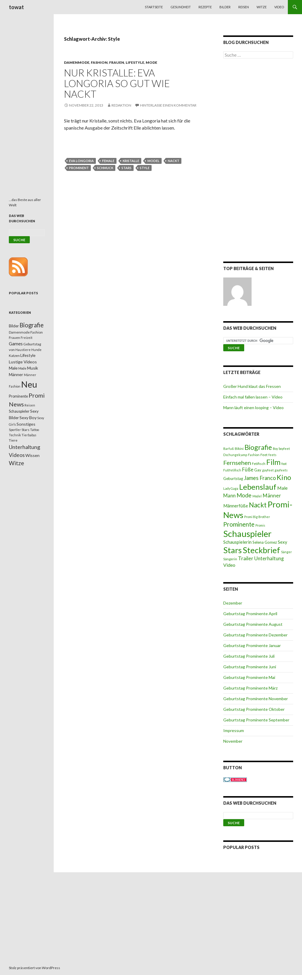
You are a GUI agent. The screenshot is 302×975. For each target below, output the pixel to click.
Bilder (225, 7)
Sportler (15, 430)
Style (145, 168)
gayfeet (268, 470)
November (232, 741)
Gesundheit (180, 7)
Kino (284, 477)
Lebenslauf (257, 486)
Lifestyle (135, 62)
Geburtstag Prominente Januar (252, 645)
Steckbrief (261, 550)
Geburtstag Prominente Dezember (255, 634)
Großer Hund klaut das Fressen (252, 386)
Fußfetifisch (232, 470)
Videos (17, 455)
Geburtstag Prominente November (255, 698)
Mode (151, 62)
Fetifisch (258, 463)
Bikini (239, 448)
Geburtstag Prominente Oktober (254, 709)
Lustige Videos (23, 361)
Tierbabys (29, 435)
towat (16, 7)
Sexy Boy (28, 417)
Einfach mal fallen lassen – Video (253, 396)
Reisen (243, 7)
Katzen (14, 355)
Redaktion (121, 105)
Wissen (32, 455)
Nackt (173, 161)
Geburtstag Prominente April (250, 613)
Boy (275, 448)
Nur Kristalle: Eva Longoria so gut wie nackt (117, 83)
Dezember (232, 602)
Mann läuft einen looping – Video (253, 407)
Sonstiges (26, 424)
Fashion (99, 62)
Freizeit (26, 337)
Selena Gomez (264, 542)
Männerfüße (235, 505)
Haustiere (23, 350)
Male (282, 488)
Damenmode (76, 62)
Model (153, 161)
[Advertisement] (258, 161)
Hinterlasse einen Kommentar (168, 105)
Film (273, 462)
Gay (257, 470)
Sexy (282, 542)
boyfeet (284, 448)
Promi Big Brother (257, 517)
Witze (262, 7)
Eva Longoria (81, 161)
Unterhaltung (269, 558)
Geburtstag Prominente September (256, 719)
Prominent (79, 168)
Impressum (233, 730)
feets (272, 455)
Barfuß (228, 448)
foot (284, 464)
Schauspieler (247, 533)
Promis (260, 525)
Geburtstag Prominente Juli (249, 656)
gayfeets (281, 470)
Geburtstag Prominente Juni (249, 666)
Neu (29, 384)
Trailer (245, 558)
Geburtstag (233, 478)
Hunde (36, 350)
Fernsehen (237, 462)
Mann (229, 496)
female (108, 161)
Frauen (116, 62)
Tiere (13, 440)
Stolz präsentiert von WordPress (34, 968)
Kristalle (131, 161)
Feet (263, 455)
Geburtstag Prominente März (250, 687)
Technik (15, 435)
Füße (247, 470)
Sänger (286, 552)
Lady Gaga (230, 488)
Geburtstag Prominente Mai (249, 677)
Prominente (239, 524)
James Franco (260, 478)
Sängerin (230, 559)
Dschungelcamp (235, 455)
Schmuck (105, 168)
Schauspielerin (237, 542)
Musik (32, 367)
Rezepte (205, 7)
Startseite (154, 7)
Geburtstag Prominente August (253, 624)
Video (279, 7)
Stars (127, 168)
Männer (271, 495)
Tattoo (34, 430)
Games (16, 343)
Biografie (258, 447)
